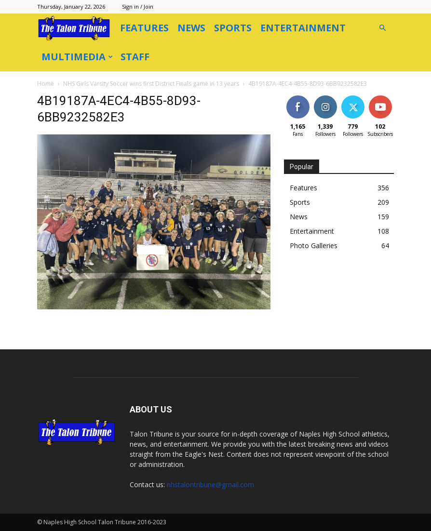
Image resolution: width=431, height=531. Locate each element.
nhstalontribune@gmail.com (210, 484)
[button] (382, 28)
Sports (233, 27)
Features (144, 27)
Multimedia (77, 56)
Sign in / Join (137, 6)
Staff (135, 56)
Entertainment (303, 27)
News (191, 27)
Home (45, 84)
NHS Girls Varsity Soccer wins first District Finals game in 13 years (151, 84)
